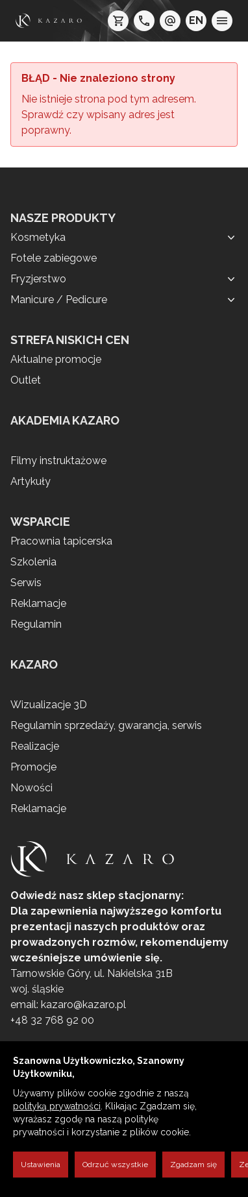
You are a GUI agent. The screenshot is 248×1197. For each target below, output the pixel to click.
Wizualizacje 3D (48, 704)
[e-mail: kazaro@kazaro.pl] (170, 20)
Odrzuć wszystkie (115, 1164)
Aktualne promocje (55, 359)
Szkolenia (33, 562)
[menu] (222, 20)
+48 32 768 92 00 (52, 1020)
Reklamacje (38, 603)
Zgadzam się (193, 1164)
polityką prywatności (57, 1106)
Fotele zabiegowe (53, 258)
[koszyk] (118, 20)
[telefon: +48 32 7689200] (144, 20)
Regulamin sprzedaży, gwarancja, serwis (106, 725)
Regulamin (36, 624)
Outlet (25, 380)
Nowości (31, 788)
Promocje (33, 767)
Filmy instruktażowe (58, 460)
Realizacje (34, 746)
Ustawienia (40, 1164)
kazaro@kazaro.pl (83, 1004)
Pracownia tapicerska (61, 541)
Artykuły (30, 481)
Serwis (26, 582)
